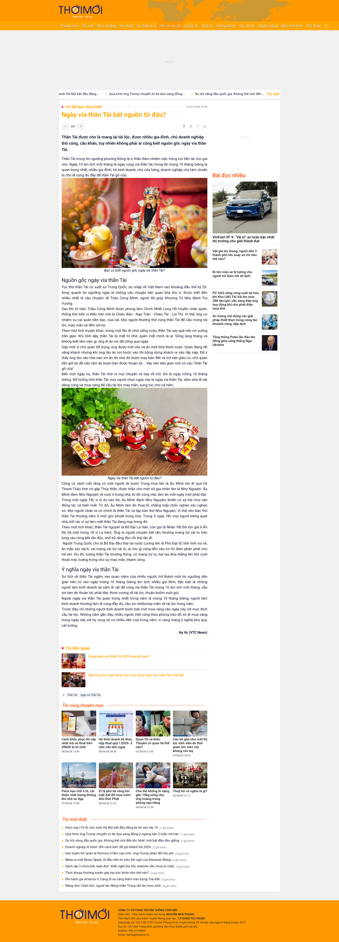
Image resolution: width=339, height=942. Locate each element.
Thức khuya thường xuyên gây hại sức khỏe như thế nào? (115, 873)
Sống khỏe (225, 26)
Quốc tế (191, 26)
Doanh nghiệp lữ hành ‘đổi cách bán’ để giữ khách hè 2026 (115, 847)
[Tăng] (80, 126)
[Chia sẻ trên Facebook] (184, 126)
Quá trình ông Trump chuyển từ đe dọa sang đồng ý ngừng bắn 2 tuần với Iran (129, 834)
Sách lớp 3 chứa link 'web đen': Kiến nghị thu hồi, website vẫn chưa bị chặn (127, 866)
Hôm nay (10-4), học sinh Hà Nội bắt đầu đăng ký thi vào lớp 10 (119, 828)
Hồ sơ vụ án (170, 26)
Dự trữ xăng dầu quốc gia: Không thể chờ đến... (238, 94)
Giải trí (207, 26)
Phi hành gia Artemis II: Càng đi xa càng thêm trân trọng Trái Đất (120, 879)
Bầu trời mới (291, 26)
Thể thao (313, 26)
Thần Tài (72, 695)
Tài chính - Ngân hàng (258, 26)
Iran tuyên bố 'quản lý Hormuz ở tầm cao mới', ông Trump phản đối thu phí (127, 853)
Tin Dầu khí (146, 26)
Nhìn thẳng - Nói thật (115, 26)
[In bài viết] (204, 126)
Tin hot (87, 26)
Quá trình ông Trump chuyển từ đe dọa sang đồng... (156, 94)
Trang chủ (69, 26)
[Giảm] (65, 126)
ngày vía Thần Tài (91, 695)
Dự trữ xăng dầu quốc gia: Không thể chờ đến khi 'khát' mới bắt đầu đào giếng (130, 841)
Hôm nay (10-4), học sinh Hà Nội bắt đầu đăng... (73, 94)
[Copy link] (197, 126)
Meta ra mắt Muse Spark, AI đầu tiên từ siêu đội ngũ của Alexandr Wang (125, 860)
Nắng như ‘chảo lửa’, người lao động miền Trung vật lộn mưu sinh (120, 886)
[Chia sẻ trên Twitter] (190, 126)
